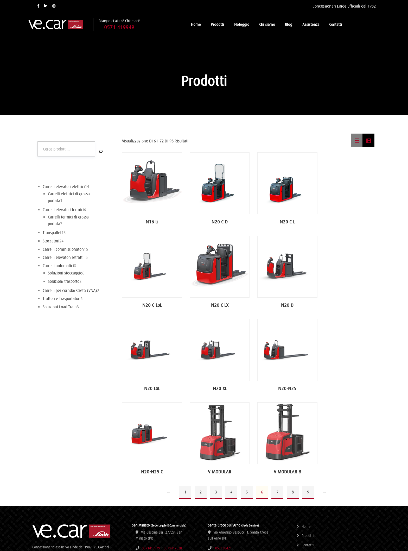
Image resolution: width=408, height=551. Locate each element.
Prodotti (217, 24)
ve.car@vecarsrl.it (155, 491)
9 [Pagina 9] (308, 408)
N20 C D (216, 220)
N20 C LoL (345, 220)
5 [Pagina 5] (247, 408)
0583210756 (245, 491)
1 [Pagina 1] (185, 408)
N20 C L (280, 220)
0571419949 (151, 465)
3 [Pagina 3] (216, 408)
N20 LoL (281, 303)
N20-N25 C (216, 387)
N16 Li (150, 220)
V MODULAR (280, 387)
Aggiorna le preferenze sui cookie (327, 508)
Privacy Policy (312, 489)
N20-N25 (151, 387)
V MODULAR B (346, 387)
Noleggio (241, 24)
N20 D (215, 303)
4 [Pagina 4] (231, 408)
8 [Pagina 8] (293, 408)
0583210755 (223, 491)
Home (196, 24)
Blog (288, 24)
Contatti (335, 24)
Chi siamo (267, 24)
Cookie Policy (311, 499)
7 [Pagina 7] (277, 408)
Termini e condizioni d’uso (321, 480)
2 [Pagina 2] (201, 408)
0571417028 (173, 465)
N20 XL (346, 303)
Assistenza (310, 24)
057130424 (223, 465)
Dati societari (311, 471)
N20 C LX (151, 303)
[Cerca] (101, 151)
